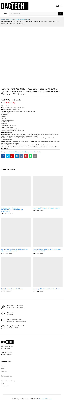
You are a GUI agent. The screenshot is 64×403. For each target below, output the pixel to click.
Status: (3, 102)
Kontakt (3, 366)
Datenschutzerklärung (8, 381)
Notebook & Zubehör (15, 152)
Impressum (4, 386)
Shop (3, 368)
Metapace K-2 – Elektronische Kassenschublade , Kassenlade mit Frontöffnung (12, 209)
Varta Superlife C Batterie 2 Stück (12, 289)
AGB (2, 383)
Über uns (4, 371)
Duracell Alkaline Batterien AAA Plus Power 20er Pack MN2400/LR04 (14, 250)
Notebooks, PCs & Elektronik (31, 152)
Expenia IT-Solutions (45, 398)
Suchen (60, 13)
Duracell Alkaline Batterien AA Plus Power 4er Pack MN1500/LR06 (47, 250)
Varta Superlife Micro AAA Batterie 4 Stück (46, 289)
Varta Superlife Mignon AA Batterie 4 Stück (46, 208)
